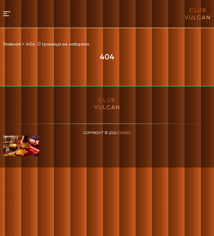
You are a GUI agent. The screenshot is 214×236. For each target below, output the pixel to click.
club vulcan (198, 14)
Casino (124, 133)
